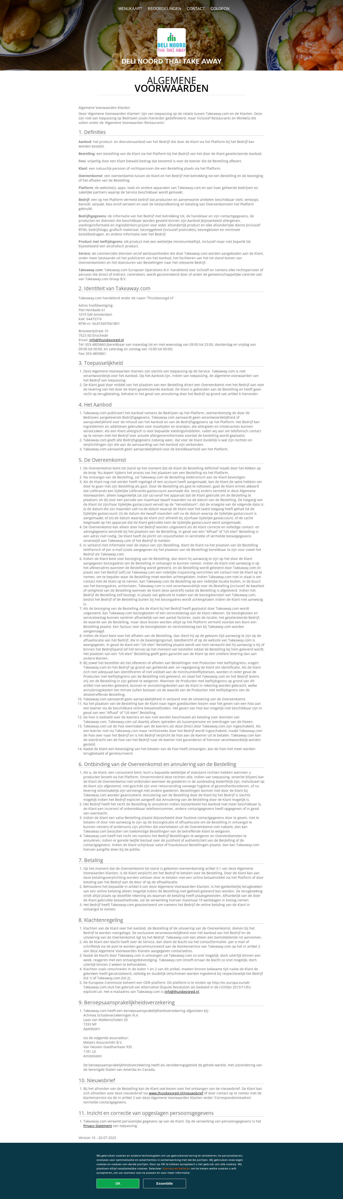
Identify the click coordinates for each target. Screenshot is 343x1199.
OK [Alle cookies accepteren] (118, 1183)
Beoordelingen (164, 9)
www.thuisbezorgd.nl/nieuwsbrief (176, 1093)
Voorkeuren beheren (176, 1168)
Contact (196, 9)
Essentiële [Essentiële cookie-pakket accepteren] (164, 1183)
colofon (220, 9)
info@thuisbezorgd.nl (106, 340)
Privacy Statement (97, 1125)
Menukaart (130, 9)
